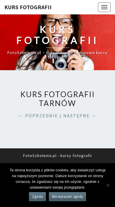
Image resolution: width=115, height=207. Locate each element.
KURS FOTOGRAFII (28, 7)
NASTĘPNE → (80, 115)
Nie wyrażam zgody (67, 196)
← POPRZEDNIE (38, 115)
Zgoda (37, 196)
